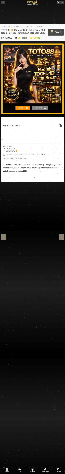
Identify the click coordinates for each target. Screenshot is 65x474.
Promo (6, 470)
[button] (3, 237)
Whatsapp (45, 470)
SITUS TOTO (17, 26)
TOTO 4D (39, 26)
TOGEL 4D (29, 26)
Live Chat (58, 470)
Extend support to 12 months (26, 154)
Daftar (32, 470)
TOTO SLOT (5, 26)
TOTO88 (8, 38)
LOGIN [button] (21, 108)
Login (20, 470)
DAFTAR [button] (38, 108)
